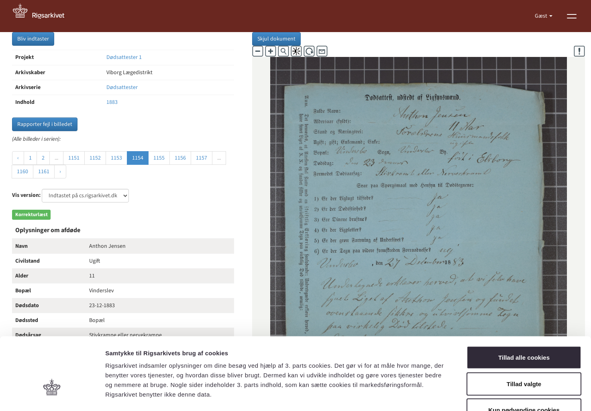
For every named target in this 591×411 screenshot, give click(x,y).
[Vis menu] (571, 16)
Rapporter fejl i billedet (44, 124)
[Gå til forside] (43, 16)
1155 (159, 158)
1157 (201, 158)
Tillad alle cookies (524, 305)
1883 (112, 102)
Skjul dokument (276, 39)
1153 (116, 158)
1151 (73, 158)
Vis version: (26, 195)
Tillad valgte (524, 332)
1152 (95, 158)
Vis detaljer (417, 395)
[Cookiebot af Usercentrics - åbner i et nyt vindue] (52, 395)
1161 (43, 172)
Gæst (541, 16)
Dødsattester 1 (124, 57)
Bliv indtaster (33, 39)
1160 (22, 172)
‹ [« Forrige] (18, 158)
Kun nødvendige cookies (524, 358)
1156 (180, 158)
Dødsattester (122, 87)
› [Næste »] (60, 172)
